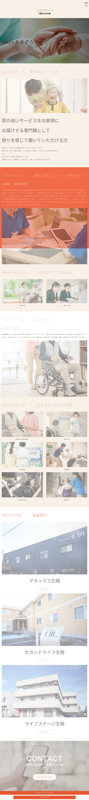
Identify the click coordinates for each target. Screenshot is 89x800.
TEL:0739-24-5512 (44, 797)
